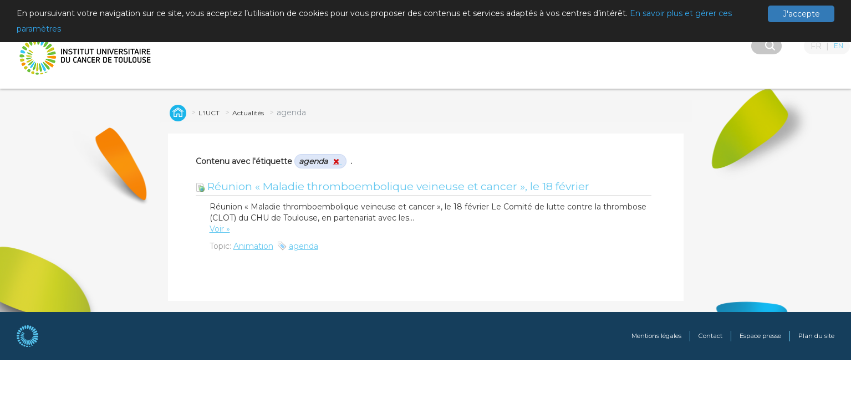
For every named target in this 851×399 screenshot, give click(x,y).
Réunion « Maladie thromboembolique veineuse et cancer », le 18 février (392, 186)
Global (176, 112)
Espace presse (760, 336)
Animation (253, 246)
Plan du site (816, 336)
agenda (303, 246)
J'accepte (801, 14)
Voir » (220, 229)
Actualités (248, 113)
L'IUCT (209, 113)
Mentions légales (656, 336)
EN (838, 46)
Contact (710, 336)
